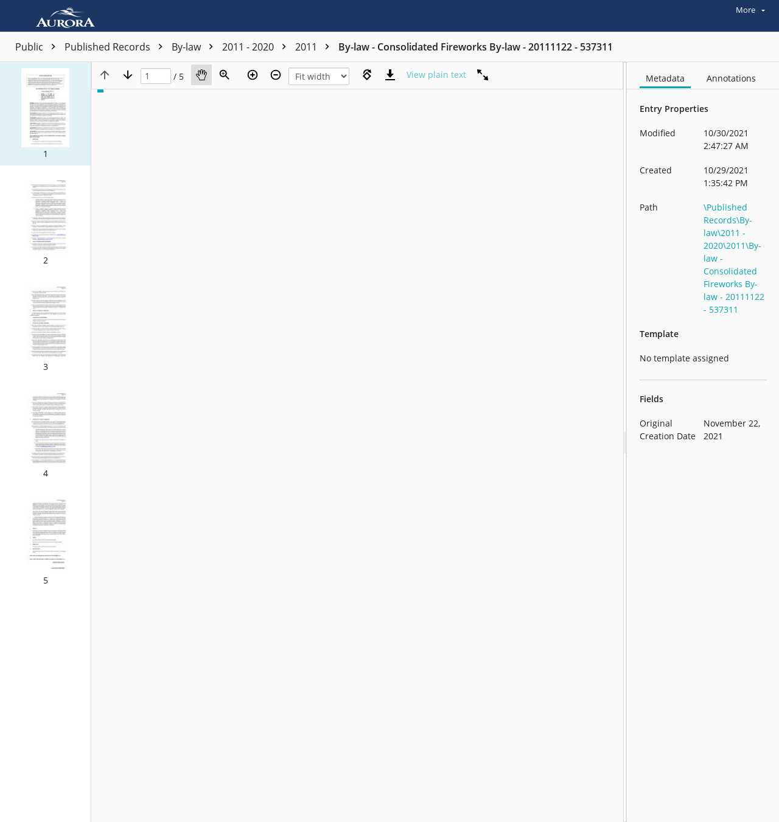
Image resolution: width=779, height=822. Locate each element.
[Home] (68, 16)
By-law (195, 47)
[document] (703, 442)
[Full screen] (482, 74)
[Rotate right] (367, 74)
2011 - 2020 (257, 47)
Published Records (117, 47)
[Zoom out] (275, 74)
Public (38, 47)
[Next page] (127, 74)
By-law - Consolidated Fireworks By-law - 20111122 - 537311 (475, 47)
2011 (315, 47)
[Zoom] (224, 74)
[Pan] (201, 74)
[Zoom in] (252, 74)
